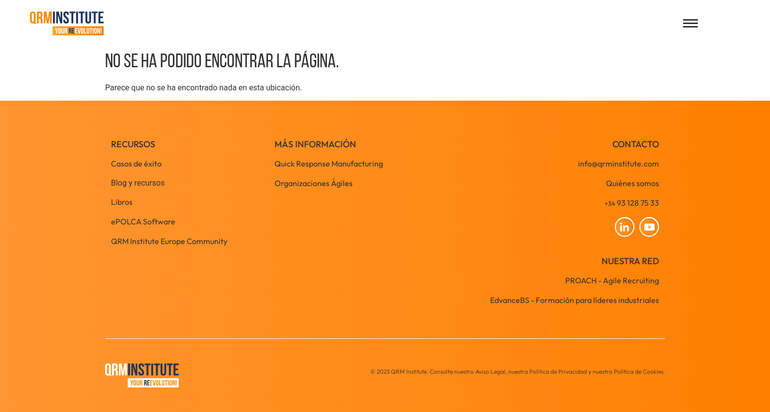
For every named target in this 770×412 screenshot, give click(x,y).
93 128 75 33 (632, 203)
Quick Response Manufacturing (329, 163)
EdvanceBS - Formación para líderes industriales (574, 300)
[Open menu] (690, 23)
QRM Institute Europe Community (169, 241)
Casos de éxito (136, 163)
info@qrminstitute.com (618, 163)
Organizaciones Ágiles (314, 183)
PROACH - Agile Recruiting (612, 280)
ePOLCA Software (143, 221)
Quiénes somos (632, 183)
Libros (122, 202)
